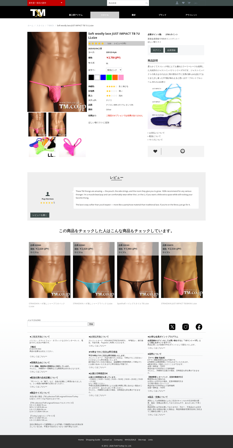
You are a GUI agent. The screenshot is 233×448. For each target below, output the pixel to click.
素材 (134, 15)
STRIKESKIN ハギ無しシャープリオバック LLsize (47, 305)
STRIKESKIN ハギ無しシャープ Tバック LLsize (92, 303)
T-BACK (50, 25)
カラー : (91, 70)
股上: (90, 95)
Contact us (107, 439)
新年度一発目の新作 (37, 2)
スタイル (105, 15)
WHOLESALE (130, 439)
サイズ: (91, 62)
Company (118, 439)
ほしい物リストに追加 (98, 122)
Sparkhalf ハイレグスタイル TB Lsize (133, 303)
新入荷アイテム (76, 15)
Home (81, 439)
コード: (91, 52)
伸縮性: (91, 86)
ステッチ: (92, 100)
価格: (90, 57)
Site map (142, 439)
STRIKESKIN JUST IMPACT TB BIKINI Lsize (179, 303)
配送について (154, 136)
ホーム (30, 25)
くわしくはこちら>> (38, 356)
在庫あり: (92, 115)
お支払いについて (156, 132)
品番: (32, 245)
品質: (90, 104)
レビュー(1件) (120, 43)
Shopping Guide (93, 439)
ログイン (157, 50)
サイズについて (155, 139)
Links (150, 439)
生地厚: (91, 91)
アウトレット (191, 15)
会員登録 (171, 50)
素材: (90, 109)
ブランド (162, 15)
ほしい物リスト (154, 41)
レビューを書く (40, 215)
